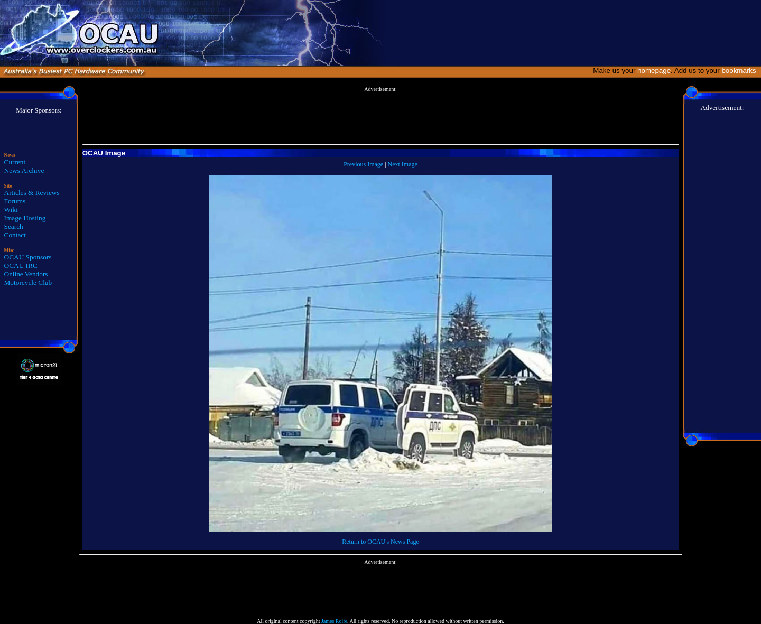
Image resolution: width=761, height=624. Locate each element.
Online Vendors (26, 274)
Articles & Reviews (32, 193)
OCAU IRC (21, 265)
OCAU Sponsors (28, 257)
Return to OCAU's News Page (380, 541)
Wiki (11, 209)
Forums (15, 201)
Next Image (402, 164)
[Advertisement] (380, 115)
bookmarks (740, 70)
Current (15, 162)
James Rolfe (334, 621)
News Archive (24, 170)
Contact (15, 235)
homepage (654, 70)
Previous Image (363, 164)
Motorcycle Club (28, 282)
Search (13, 226)
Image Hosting (25, 218)
